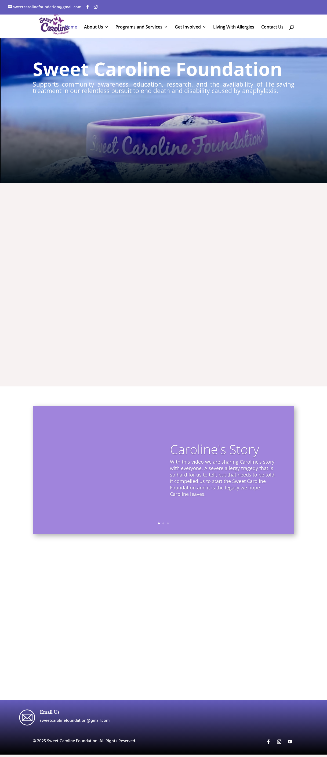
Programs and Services (138, 27)
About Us (93, 27)
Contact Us (272, 27)
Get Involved (188, 27)
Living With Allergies (233, 27)
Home (71, 27)
